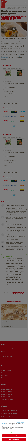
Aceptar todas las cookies (14, 439)
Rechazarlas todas (14, 435)
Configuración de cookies (14, 432)
